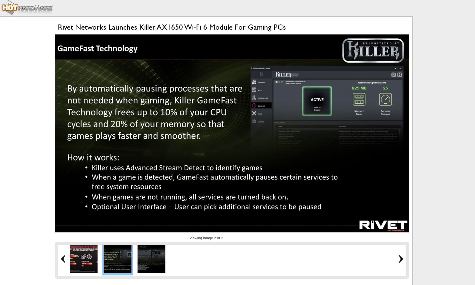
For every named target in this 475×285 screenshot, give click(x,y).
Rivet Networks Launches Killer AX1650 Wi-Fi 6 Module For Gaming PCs (172, 27)
